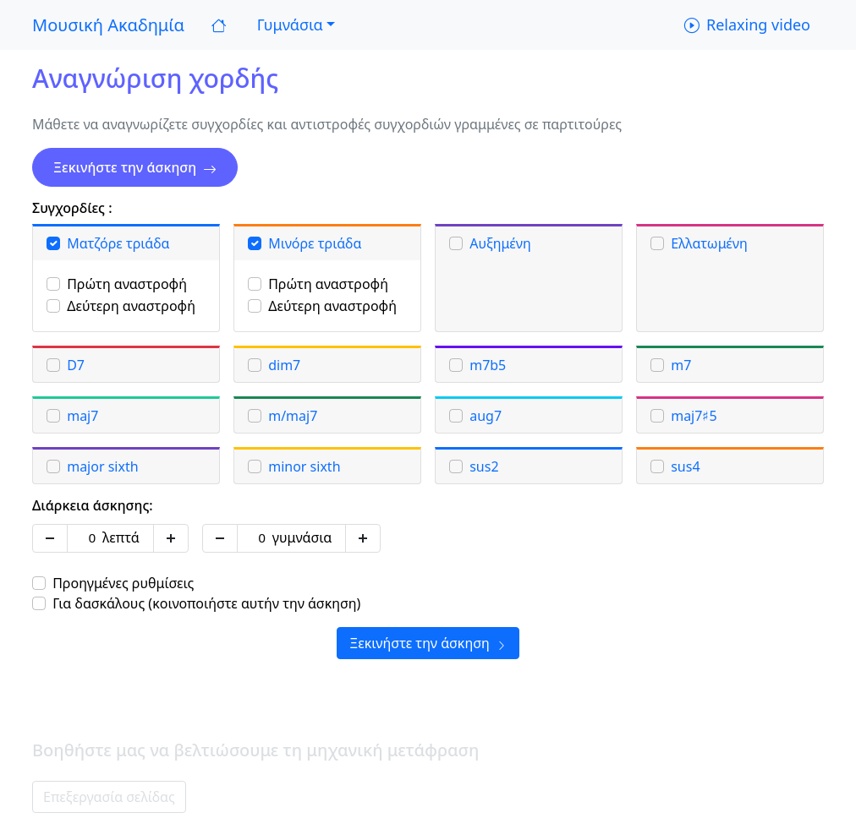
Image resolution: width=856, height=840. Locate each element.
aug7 (485, 415)
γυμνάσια (302, 537)
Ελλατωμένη (709, 243)
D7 (76, 365)
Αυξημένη (500, 243)
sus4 (685, 466)
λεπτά (121, 537)
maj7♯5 (693, 415)
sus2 (483, 466)
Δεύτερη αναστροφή (131, 306)
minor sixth (304, 466)
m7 (681, 365)
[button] (293, 25)
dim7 (284, 365)
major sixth (102, 466)
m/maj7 (292, 415)
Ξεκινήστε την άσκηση (135, 167)
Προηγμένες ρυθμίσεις (123, 583)
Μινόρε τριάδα (314, 243)
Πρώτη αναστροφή (127, 284)
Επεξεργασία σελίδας (109, 797)
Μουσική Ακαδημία (108, 25)
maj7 (82, 415)
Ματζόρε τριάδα (118, 243)
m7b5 (487, 365)
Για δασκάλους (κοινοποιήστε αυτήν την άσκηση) (206, 603)
